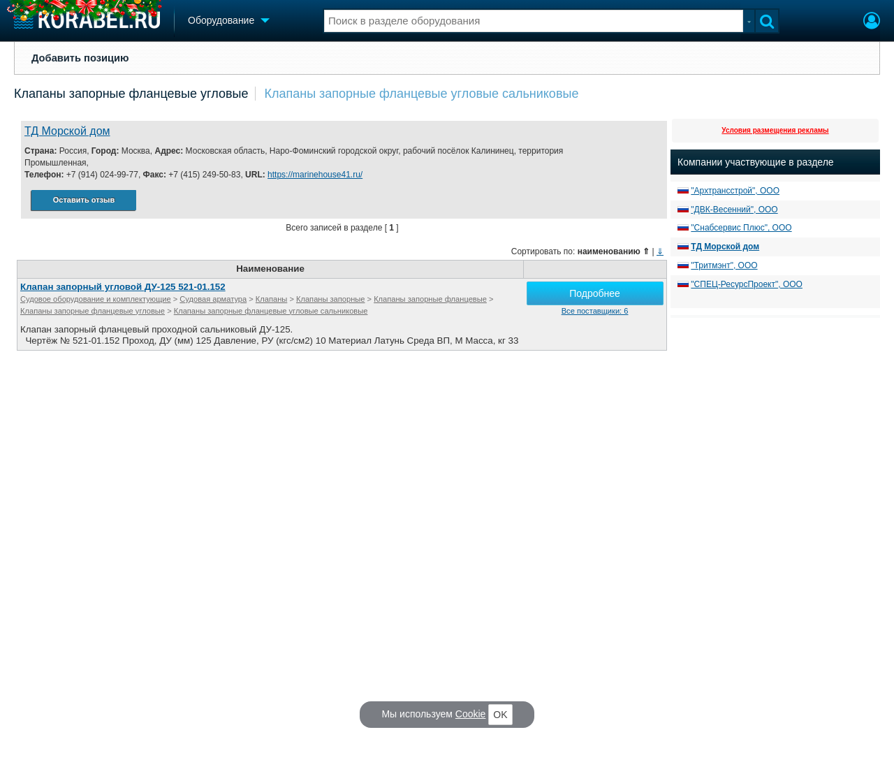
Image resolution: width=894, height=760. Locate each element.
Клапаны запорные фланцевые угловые (131, 94)
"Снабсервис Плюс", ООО (741, 228)
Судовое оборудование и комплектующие (95, 299)
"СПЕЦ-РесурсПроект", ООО (747, 284)
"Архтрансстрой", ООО (735, 191)
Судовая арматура (213, 299)
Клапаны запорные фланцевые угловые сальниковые (421, 94)
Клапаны (271, 299)
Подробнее (594, 293)
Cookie (470, 713)
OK (500, 714)
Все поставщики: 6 (595, 311)
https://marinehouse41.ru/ (315, 175)
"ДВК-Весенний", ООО (734, 209)
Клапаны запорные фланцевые (430, 299)
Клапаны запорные (330, 299)
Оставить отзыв (84, 200)
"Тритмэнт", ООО (724, 265)
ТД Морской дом (67, 131)
